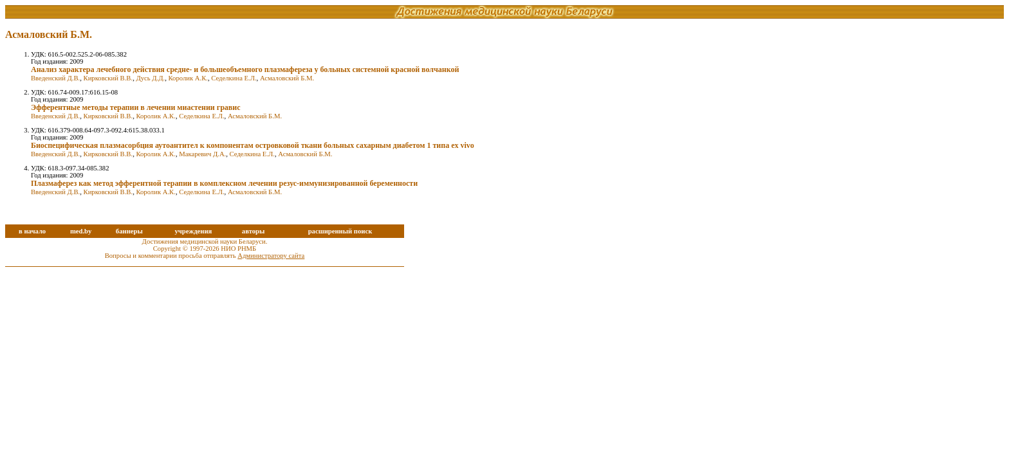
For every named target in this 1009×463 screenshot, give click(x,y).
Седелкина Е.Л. (233, 78)
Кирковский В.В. (108, 78)
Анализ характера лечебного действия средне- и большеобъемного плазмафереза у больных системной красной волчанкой (245, 69)
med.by (80, 231)
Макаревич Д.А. (202, 154)
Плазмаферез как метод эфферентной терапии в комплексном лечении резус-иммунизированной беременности (224, 183)
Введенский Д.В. (55, 78)
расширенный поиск (340, 231)
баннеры (129, 231)
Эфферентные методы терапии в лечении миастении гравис (136, 107)
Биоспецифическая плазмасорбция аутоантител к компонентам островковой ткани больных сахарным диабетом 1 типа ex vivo (252, 145)
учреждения (193, 231)
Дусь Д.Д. (150, 78)
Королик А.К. (188, 78)
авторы (253, 231)
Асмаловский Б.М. (287, 78)
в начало (32, 231)
